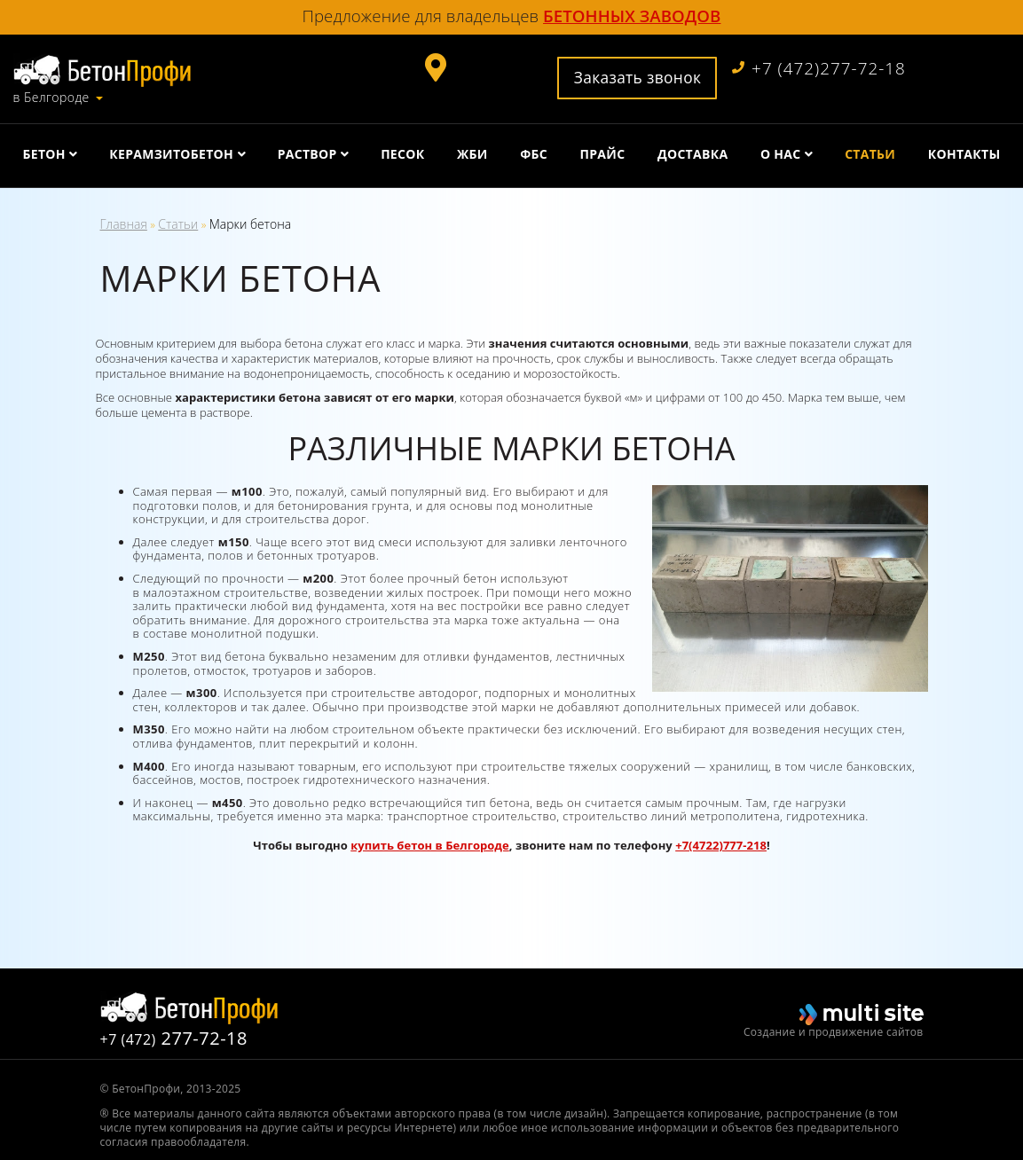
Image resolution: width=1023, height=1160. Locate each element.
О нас (780, 153)
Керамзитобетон (171, 153)
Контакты (964, 153)
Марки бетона (250, 224)
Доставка (692, 153)
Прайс (603, 153)
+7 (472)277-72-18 (819, 68)
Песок (402, 153)
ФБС (533, 153)
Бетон (44, 153)
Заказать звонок (638, 77)
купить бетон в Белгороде (429, 845)
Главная (123, 224)
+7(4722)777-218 (721, 845)
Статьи (870, 153)
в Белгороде (51, 98)
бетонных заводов (631, 15)
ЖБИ (472, 153)
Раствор (307, 153)
